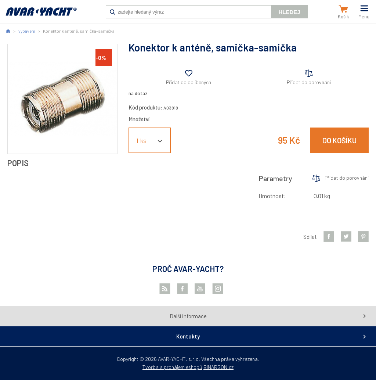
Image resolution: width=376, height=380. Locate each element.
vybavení (26, 30)
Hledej (289, 12)
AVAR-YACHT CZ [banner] (41, 15)
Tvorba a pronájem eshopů (172, 367)
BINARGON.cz (218, 367)
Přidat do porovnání (309, 82)
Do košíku (339, 140)
